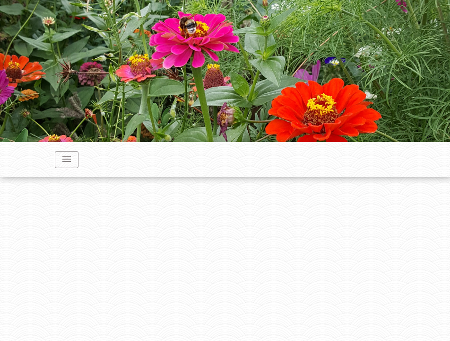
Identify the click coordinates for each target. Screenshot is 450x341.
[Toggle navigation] (66, 159)
